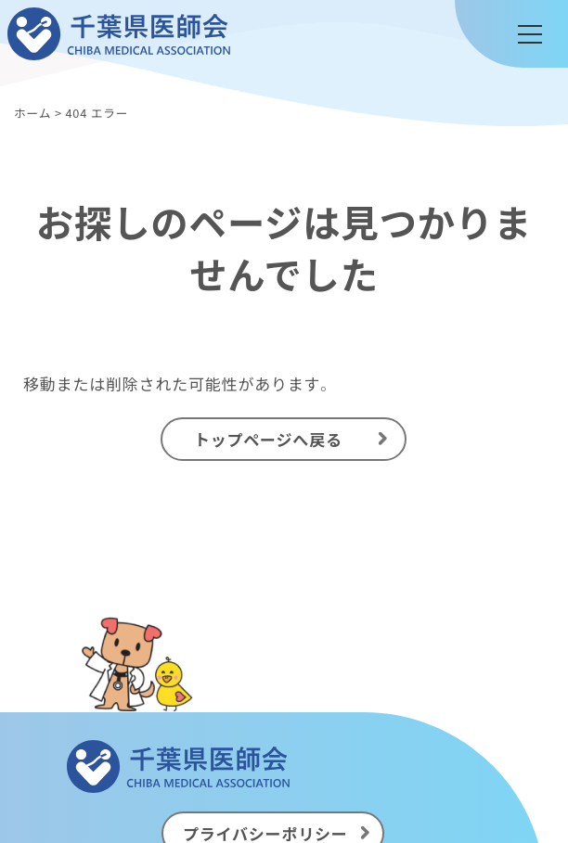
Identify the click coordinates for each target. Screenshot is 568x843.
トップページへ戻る (268, 438)
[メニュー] (530, 34)
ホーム (32, 112)
